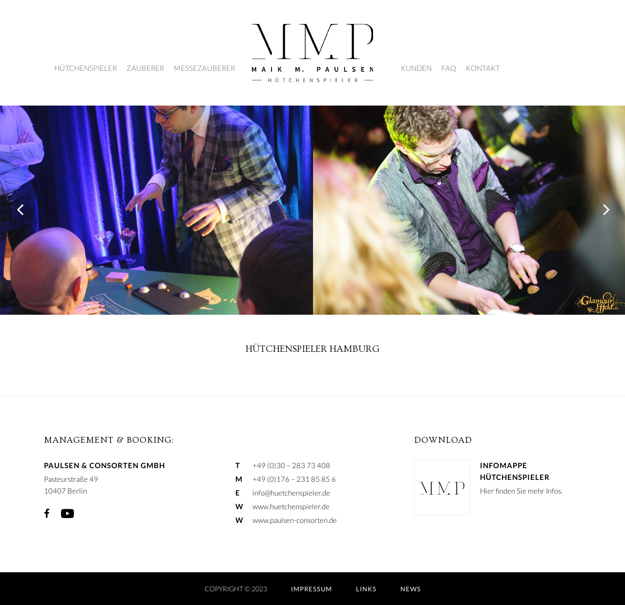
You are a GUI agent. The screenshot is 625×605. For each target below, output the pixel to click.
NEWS (410, 589)
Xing (90, 514)
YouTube (67, 513)
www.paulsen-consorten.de (294, 520)
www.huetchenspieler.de (291, 506)
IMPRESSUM (311, 589)
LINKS (366, 589)
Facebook (46, 514)
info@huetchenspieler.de (291, 492)
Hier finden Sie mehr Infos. (521, 490)
